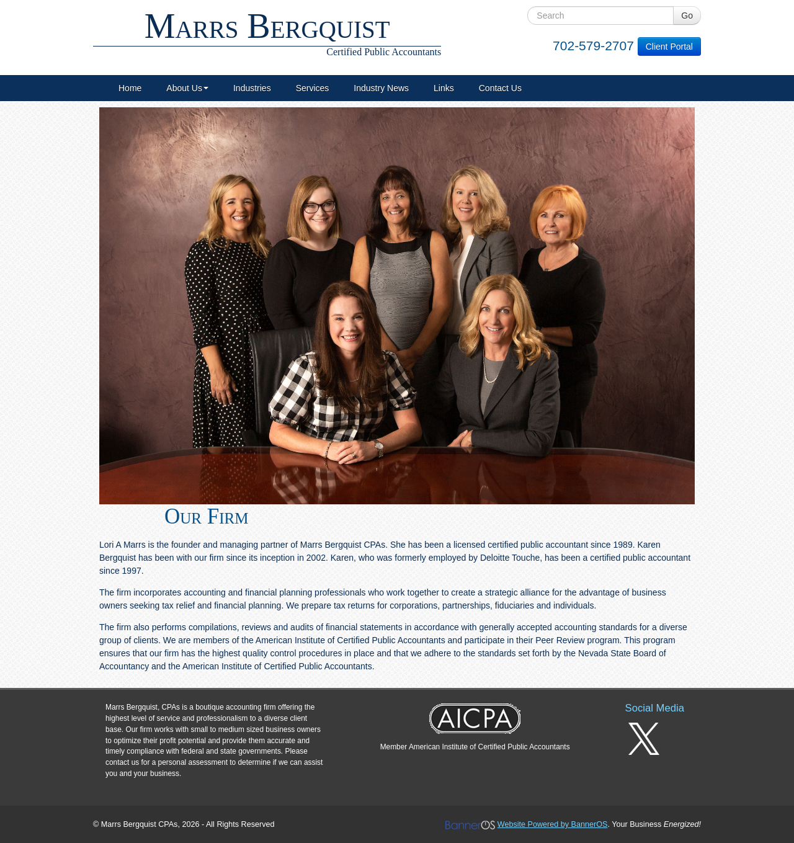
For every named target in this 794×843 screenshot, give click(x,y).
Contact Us (500, 88)
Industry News (381, 88)
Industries (252, 88)
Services (312, 88)
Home (129, 88)
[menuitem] (130, 88)
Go (687, 15)
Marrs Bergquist (267, 32)
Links (444, 88)
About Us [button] (187, 88)
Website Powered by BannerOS (552, 824)
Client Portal (669, 46)
